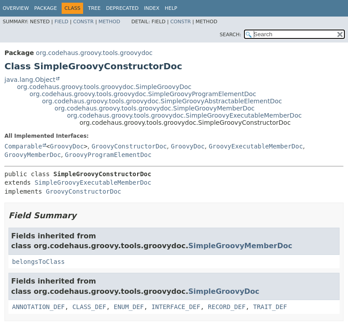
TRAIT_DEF (270, 306)
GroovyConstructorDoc (129, 146)
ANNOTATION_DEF (38, 306)
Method (109, 22)
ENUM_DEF (129, 306)
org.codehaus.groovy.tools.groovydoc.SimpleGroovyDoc (104, 86)
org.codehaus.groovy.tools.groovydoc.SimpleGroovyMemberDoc (155, 108)
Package (45, 8)
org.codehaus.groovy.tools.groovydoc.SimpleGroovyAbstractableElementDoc (162, 101)
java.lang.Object (29, 79)
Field (61, 22)
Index (151, 8)
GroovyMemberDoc (32, 154)
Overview (16, 8)
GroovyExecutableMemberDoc (256, 146)
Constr (83, 22)
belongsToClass (38, 261)
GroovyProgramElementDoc (108, 154)
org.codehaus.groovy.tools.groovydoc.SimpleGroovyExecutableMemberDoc (184, 115)
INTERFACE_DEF (176, 306)
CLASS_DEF (89, 306)
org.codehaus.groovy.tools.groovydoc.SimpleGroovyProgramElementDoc (142, 93)
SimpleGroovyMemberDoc (240, 246)
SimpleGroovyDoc (223, 291)
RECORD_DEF (226, 306)
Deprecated (122, 8)
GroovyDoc (67, 146)
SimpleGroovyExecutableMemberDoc (92, 182)
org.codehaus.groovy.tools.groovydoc (94, 52)
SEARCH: (230, 35)
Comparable (23, 146)
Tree (94, 8)
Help (171, 8)
